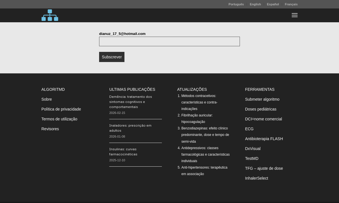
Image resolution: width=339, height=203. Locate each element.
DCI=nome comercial (263, 119)
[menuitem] (236, 4)
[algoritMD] (49, 15)
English (255, 4)
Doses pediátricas (260, 109)
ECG (249, 129)
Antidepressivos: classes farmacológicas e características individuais (205, 154)
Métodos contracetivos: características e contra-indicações (199, 102)
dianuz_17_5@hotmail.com (122, 34)
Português (236, 4)
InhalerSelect (256, 178)
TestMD (251, 158)
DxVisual (252, 148)
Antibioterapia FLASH (264, 138)
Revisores (50, 129)
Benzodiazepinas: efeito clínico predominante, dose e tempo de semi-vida (205, 134)
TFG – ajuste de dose (264, 168)
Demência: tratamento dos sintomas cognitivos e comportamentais (130, 101)
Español (273, 4)
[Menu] (295, 15)
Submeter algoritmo (262, 99)
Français (291, 4)
